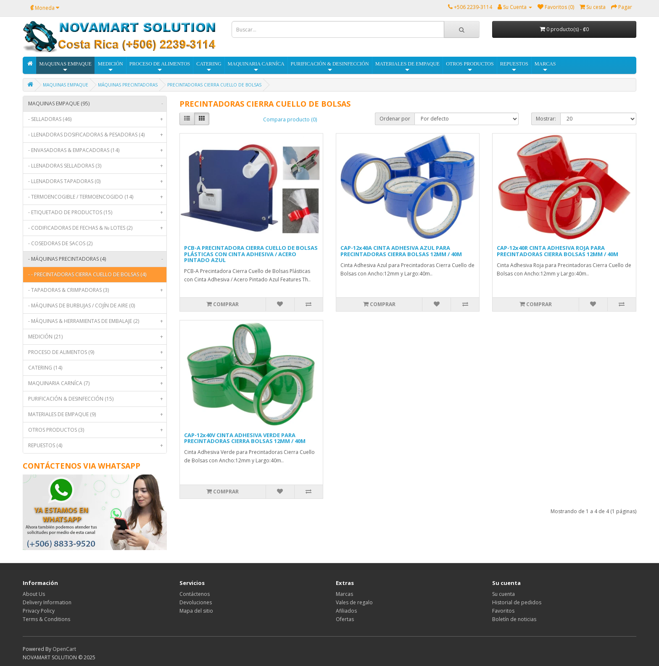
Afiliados (346, 610)
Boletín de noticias (514, 619)
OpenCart (64, 649)
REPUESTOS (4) (97, 445)
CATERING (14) (97, 367)
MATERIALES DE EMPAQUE (407, 67)
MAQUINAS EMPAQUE (65, 67)
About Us (34, 594)
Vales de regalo (354, 602)
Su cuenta (503, 594)
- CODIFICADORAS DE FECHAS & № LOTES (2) (97, 228)
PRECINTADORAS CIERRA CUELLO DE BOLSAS (214, 85)
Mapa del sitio (196, 610)
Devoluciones (195, 602)
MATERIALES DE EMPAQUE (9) (97, 414)
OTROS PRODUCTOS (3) (97, 430)
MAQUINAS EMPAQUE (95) (97, 103)
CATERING (208, 67)
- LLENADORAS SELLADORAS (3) (97, 165)
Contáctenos (194, 594)
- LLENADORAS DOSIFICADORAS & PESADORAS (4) (97, 134)
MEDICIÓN (110, 67)
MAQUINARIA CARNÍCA (256, 67)
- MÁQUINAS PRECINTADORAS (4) (97, 259)
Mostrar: (546, 118)
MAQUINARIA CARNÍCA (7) (97, 383)
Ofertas (345, 619)
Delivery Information (47, 602)
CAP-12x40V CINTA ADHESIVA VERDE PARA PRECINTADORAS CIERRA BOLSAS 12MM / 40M (245, 438)
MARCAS (545, 67)
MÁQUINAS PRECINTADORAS (128, 85)
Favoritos (503, 610)
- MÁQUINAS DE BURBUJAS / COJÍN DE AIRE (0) (81, 305)
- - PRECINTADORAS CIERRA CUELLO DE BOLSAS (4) (87, 274)
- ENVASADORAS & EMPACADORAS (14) (97, 150)
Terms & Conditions (46, 619)
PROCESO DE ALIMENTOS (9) (97, 352)
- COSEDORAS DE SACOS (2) (60, 243)
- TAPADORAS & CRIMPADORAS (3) (97, 290)
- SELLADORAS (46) (97, 119)
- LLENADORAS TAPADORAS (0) (97, 181)
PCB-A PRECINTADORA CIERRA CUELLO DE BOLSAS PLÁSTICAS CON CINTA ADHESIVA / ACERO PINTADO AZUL (251, 254)
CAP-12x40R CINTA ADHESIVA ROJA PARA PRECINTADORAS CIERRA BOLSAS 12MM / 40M (557, 250)
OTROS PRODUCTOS (469, 67)
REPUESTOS (514, 67)
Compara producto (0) (290, 119)
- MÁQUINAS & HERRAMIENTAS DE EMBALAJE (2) (97, 321)
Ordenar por (395, 118)
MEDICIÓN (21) (97, 336)
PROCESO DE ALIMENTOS (159, 67)
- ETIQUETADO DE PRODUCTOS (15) (97, 212)
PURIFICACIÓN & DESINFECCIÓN (330, 67)
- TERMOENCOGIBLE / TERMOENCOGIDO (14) (97, 197)
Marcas (344, 594)
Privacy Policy (39, 610)
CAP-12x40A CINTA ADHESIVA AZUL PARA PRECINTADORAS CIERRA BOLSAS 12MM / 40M (401, 250)
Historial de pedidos (516, 602)
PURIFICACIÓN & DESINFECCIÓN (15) (97, 398)
